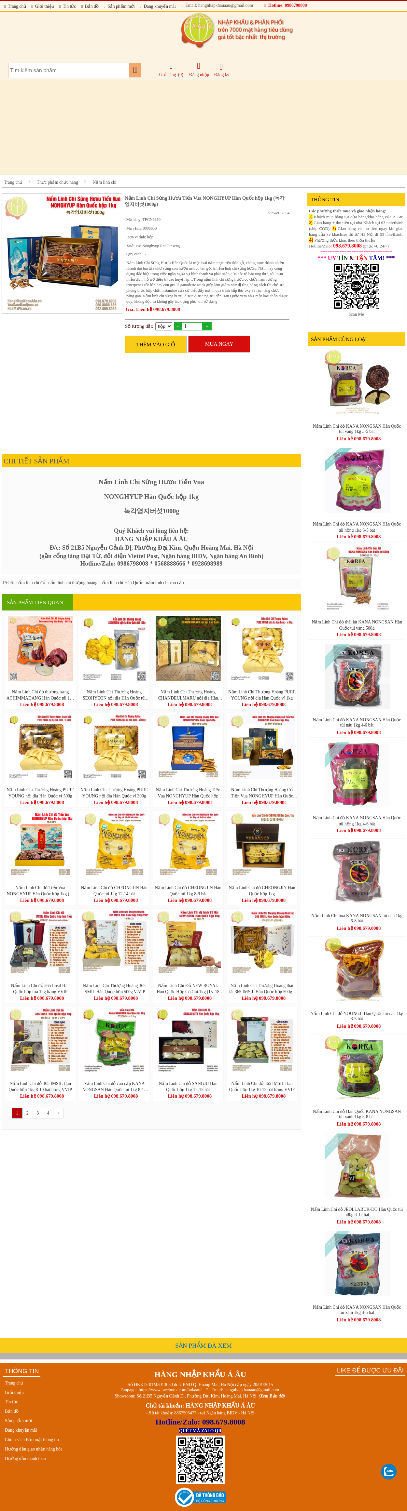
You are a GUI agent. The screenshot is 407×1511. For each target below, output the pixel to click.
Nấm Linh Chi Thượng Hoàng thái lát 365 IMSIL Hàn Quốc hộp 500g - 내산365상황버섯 (262, 988)
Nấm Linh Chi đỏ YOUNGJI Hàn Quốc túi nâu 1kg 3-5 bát (356, 1016)
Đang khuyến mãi (158, 6)
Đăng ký (221, 69)
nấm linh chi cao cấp (165, 582)
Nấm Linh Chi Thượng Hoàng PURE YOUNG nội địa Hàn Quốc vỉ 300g (114, 792)
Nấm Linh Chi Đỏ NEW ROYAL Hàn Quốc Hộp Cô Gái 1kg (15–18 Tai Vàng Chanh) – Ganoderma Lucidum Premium (188, 988)
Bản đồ (89, 6)
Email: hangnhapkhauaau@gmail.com (217, 5)
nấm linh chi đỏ (31, 582)
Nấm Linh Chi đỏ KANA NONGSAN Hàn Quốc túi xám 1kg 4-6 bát (357, 1310)
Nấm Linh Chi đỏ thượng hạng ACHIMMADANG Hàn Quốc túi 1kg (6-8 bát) (40, 694)
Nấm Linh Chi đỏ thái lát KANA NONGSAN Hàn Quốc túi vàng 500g (357, 625)
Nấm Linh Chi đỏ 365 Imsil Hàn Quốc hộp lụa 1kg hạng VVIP (40, 988)
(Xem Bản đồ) (272, 1396)
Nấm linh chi (105, 182)
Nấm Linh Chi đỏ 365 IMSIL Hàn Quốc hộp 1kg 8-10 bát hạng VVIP (40, 1086)
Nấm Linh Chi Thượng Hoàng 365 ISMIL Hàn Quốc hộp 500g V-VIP (114, 988)
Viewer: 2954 (278, 213)
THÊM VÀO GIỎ (155, 344)
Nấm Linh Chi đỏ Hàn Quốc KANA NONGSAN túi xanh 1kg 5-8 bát (357, 1114)
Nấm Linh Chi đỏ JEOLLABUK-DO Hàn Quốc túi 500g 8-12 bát (357, 1212)
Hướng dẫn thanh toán (25, 1458)
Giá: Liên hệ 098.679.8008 (153, 309)
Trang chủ (15, 6)
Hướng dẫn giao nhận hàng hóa (34, 1449)
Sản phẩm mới (119, 6)
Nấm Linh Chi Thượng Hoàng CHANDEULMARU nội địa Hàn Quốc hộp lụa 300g (188, 694)
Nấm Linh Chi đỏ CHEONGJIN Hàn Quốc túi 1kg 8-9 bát (188, 890)
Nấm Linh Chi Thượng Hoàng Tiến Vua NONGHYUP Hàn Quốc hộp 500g (188, 792)
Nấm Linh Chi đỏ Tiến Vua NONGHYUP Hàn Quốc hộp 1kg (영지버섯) (40, 890)
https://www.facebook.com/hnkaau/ (170, 1389)
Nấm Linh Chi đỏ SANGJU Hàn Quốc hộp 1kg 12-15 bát (188, 1086)
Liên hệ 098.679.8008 (42, 704)
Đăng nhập (199, 69)
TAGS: (8, 582)
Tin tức (67, 6)
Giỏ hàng (167, 74)
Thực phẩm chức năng (57, 182)
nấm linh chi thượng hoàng (72, 582)
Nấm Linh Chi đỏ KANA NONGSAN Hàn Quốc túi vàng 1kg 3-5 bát (357, 429)
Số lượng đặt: (139, 326)
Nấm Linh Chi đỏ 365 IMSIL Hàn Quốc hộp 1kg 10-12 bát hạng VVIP (262, 1086)
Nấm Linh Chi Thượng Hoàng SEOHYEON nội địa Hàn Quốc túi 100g (114, 694)
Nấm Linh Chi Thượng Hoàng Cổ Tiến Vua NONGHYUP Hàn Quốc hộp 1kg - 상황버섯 (262, 792)
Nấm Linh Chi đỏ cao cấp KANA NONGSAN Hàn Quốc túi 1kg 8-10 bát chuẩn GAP (114, 1086)
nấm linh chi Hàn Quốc (122, 582)
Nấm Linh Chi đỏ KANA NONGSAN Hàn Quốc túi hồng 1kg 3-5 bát (357, 527)
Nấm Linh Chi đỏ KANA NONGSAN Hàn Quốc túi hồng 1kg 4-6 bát (357, 820)
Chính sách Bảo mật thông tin (32, 1439)
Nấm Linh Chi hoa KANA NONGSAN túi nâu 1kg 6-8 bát (356, 918)
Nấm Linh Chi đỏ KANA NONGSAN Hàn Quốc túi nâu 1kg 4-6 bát (357, 722)
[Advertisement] (197, 127)
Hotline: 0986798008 (285, 5)
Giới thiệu (42, 6)
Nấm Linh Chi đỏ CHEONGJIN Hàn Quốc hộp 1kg (262, 890)
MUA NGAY (219, 344)
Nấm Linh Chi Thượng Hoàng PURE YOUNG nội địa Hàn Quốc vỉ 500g (40, 792)
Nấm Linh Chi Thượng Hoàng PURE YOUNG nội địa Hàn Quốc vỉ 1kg (262, 694)
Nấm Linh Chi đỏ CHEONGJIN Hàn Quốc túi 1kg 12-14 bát (114, 890)
